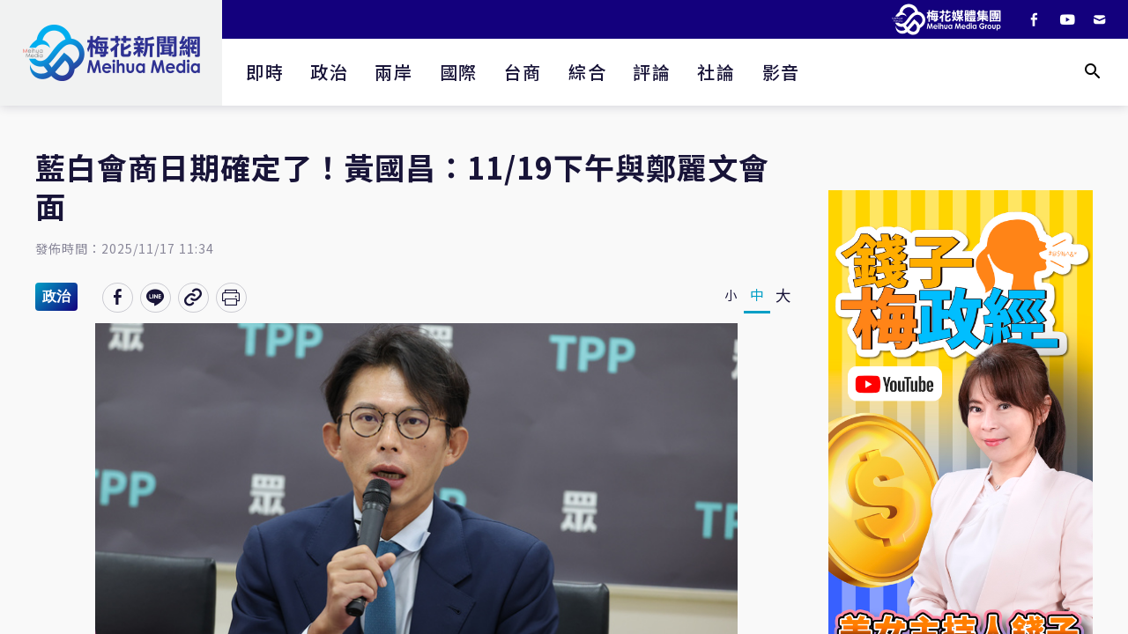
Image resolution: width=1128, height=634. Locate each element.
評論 (652, 72)
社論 (716, 72)
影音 (781, 72)
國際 (459, 72)
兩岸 (393, 72)
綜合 (587, 72)
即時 (265, 72)
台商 (523, 72)
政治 (329, 72)
